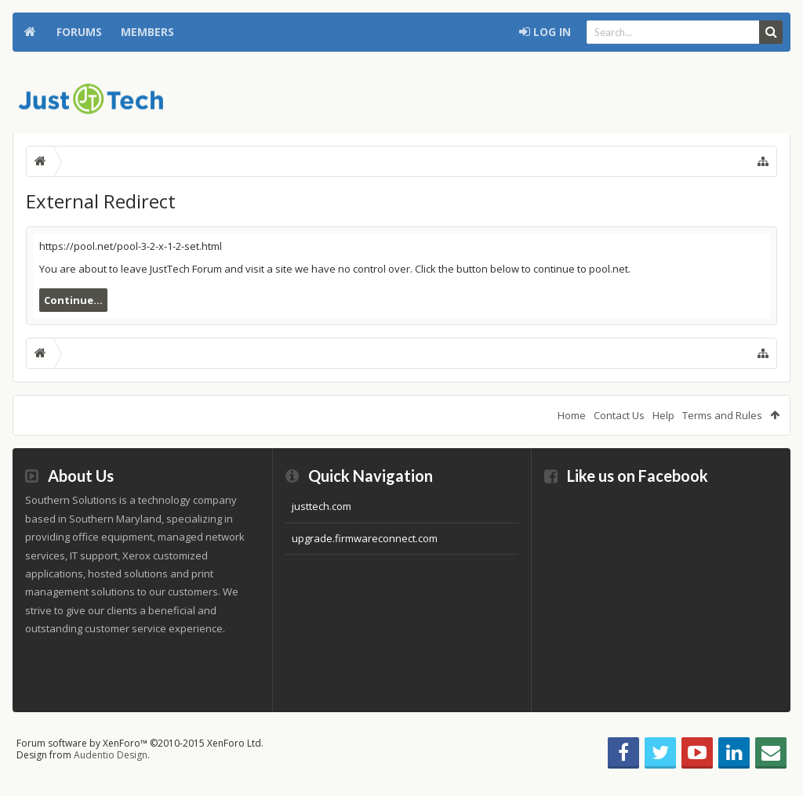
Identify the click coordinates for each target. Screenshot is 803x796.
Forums (79, 31)
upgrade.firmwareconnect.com (365, 538)
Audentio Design (110, 755)
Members (147, 31)
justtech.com (321, 506)
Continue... (73, 300)
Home (30, 32)
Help (663, 415)
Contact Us (619, 415)
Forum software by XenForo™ (139, 743)
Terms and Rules (722, 415)
